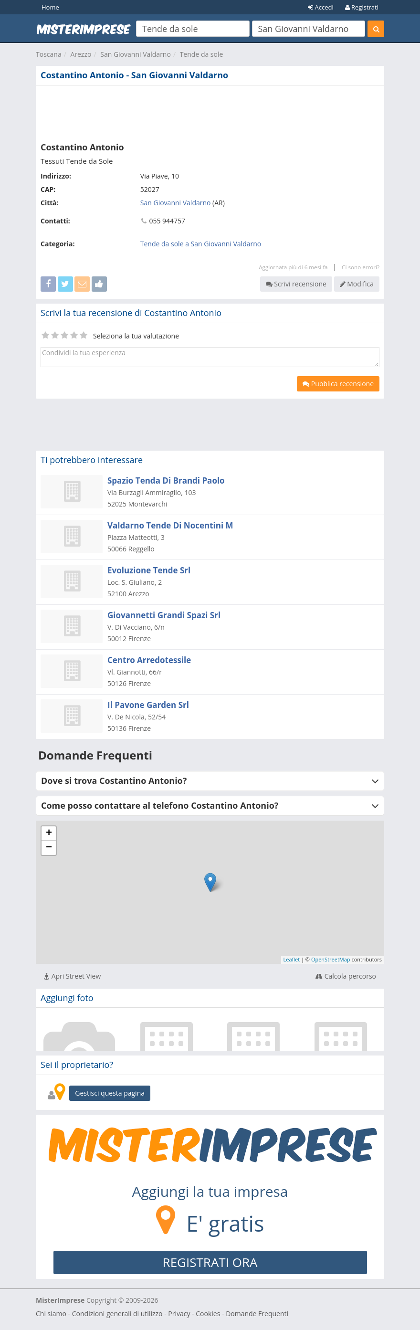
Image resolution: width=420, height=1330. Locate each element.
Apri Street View (72, 976)
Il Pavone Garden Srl (148, 704)
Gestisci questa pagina (110, 1093)
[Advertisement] (210, 111)
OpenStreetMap (330, 959)
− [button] (49, 848)
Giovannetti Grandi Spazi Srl (163, 615)
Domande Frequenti (257, 1313)
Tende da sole (201, 54)
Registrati (361, 7)
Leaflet (292, 959)
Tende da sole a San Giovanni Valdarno (200, 243)
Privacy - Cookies (194, 1313)
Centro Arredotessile (149, 659)
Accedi (321, 7)
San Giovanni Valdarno (135, 54)
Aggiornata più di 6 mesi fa (293, 267)
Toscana (49, 54)
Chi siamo (51, 1313)
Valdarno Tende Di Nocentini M (170, 525)
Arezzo (80, 54)
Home (50, 7)
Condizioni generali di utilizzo (117, 1313)
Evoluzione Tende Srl (148, 570)
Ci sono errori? (360, 267)
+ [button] (49, 833)
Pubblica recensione (338, 383)
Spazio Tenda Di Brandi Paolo (166, 480)
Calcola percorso (345, 976)
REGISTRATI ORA (210, 1262)
